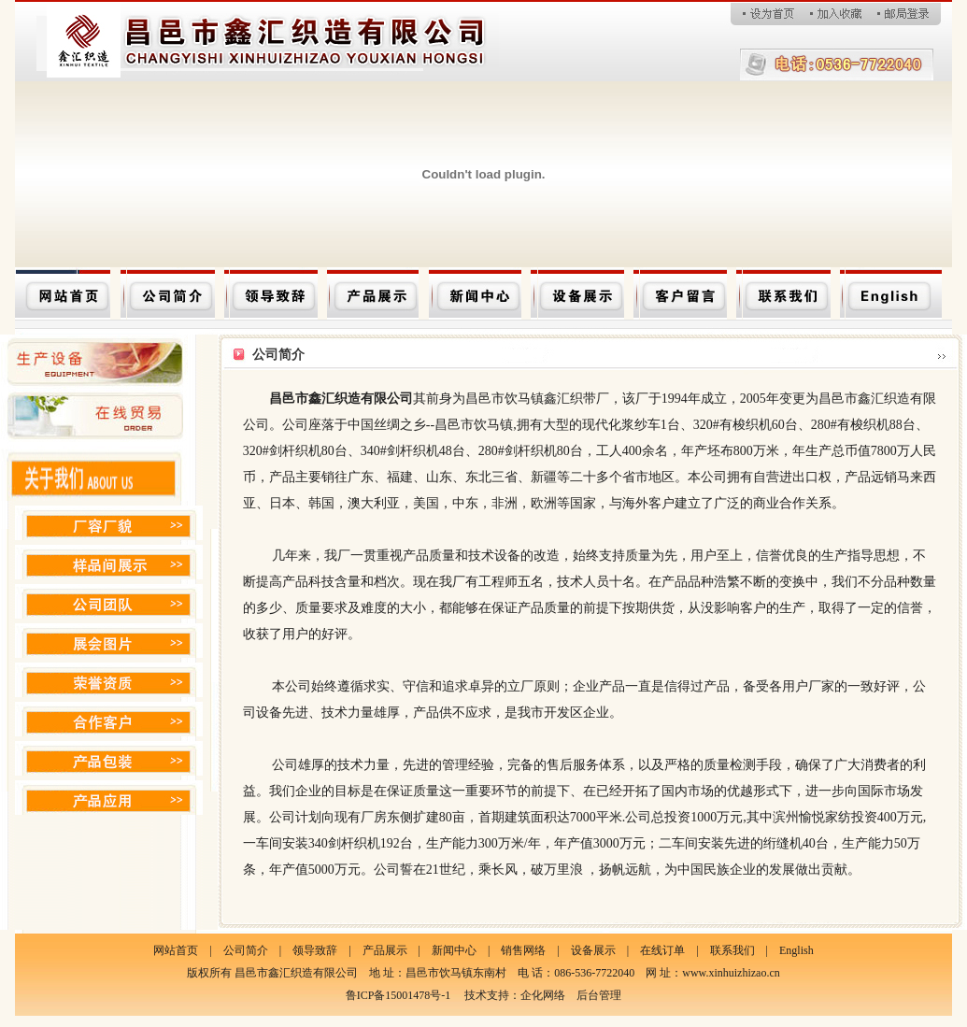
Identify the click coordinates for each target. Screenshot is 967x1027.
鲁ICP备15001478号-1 (398, 995)
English (796, 950)
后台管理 (598, 995)
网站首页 (175, 950)
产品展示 (385, 950)
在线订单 (662, 950)
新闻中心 (454, 950)
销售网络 (523, 950)
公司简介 (245, 950)
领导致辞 (314, 950)
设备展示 (593, 950)
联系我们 (732, 950)
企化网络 (542, 995)
